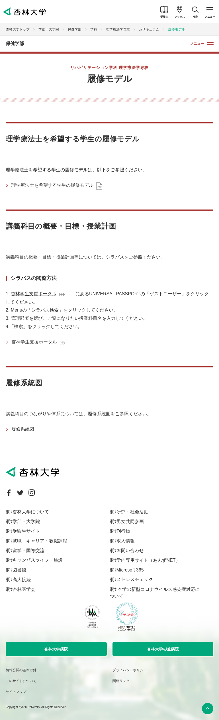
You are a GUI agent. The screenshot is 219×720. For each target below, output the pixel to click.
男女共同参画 (130, 521)
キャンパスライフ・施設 (38, 560)
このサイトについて (21, 681)
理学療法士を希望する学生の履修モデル (52, 185)
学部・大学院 (48, 29)
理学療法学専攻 (118, 29)
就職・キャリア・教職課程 (40, 540)
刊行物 (123, 531)
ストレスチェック (134, 579)
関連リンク (121, 681)
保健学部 (74, 29)
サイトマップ (16, 692)
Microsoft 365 (130, 570)
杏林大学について (31, 511)
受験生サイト (26, 531)
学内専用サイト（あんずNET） (148, 560)
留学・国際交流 (28, 550)
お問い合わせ (130, 550)
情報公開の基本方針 (21, 670)
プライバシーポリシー (129, 670)
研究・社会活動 (132, 511)
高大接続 (22, 579)
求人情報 (125, 540)
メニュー (197, 44)
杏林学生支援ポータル (33, 293)
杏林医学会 (24, 589)
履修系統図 (22, 429)
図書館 (19, 570)
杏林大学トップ (18, 29)
